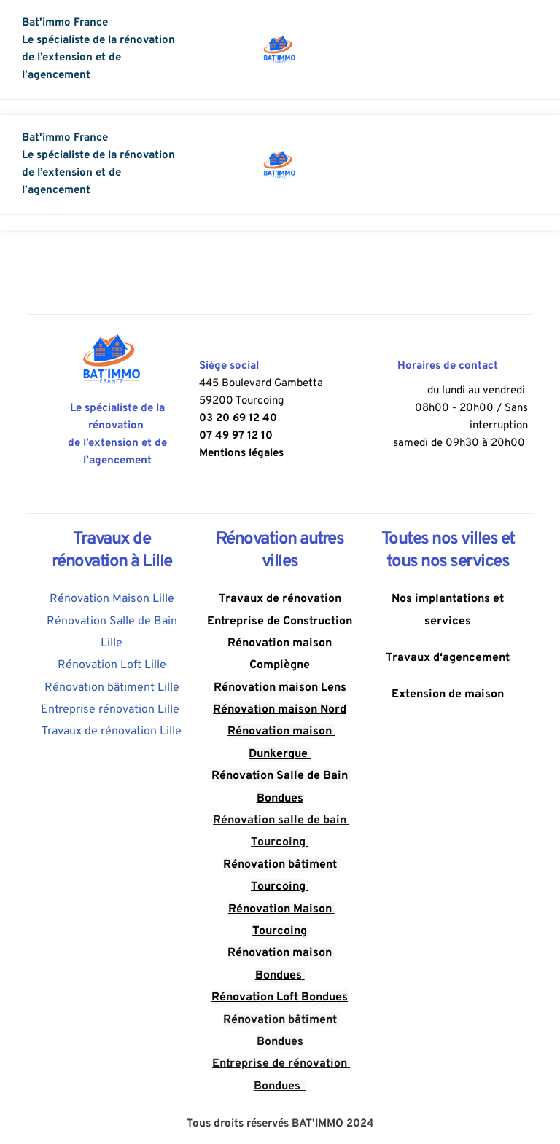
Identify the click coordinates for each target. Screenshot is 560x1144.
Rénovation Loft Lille (112, 665)
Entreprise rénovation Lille (111, 709)
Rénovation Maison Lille (112, 599)
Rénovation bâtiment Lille (111, 688)
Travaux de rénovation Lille (112, 731)
